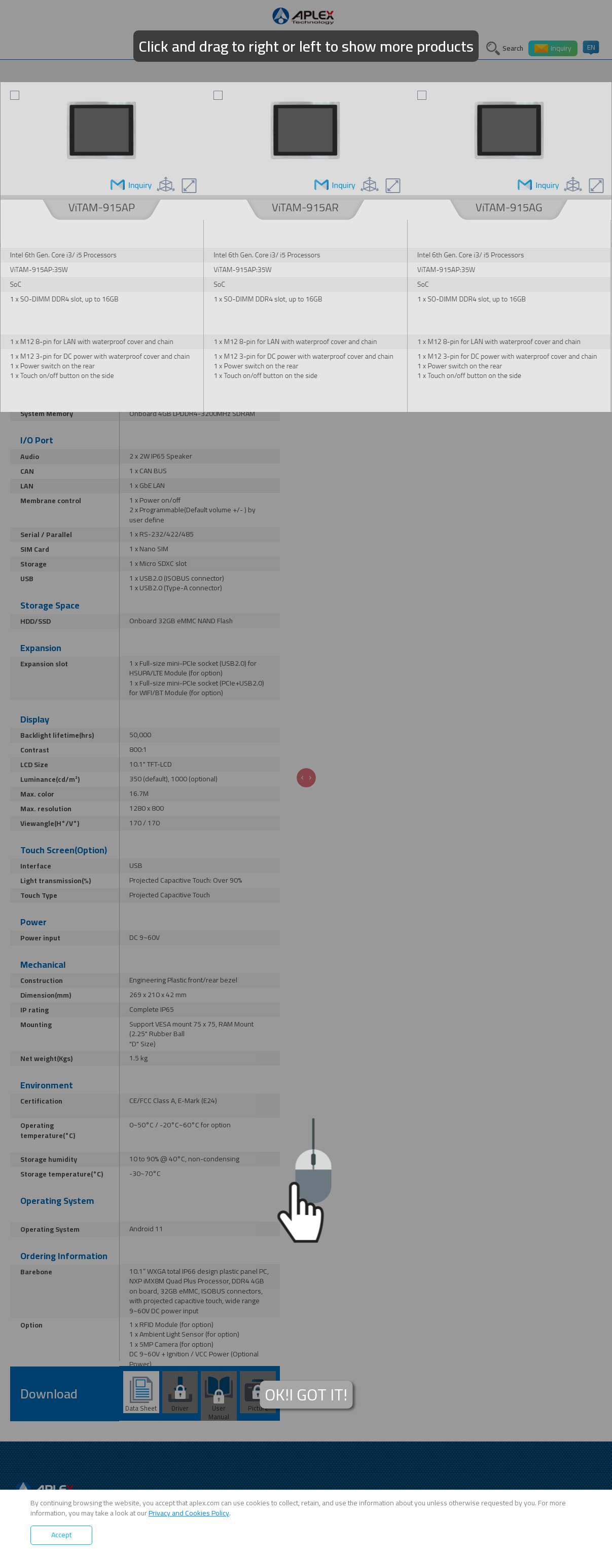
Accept (61, 1534)
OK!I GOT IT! (306, 1395)
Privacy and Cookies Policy (189, 1513)
